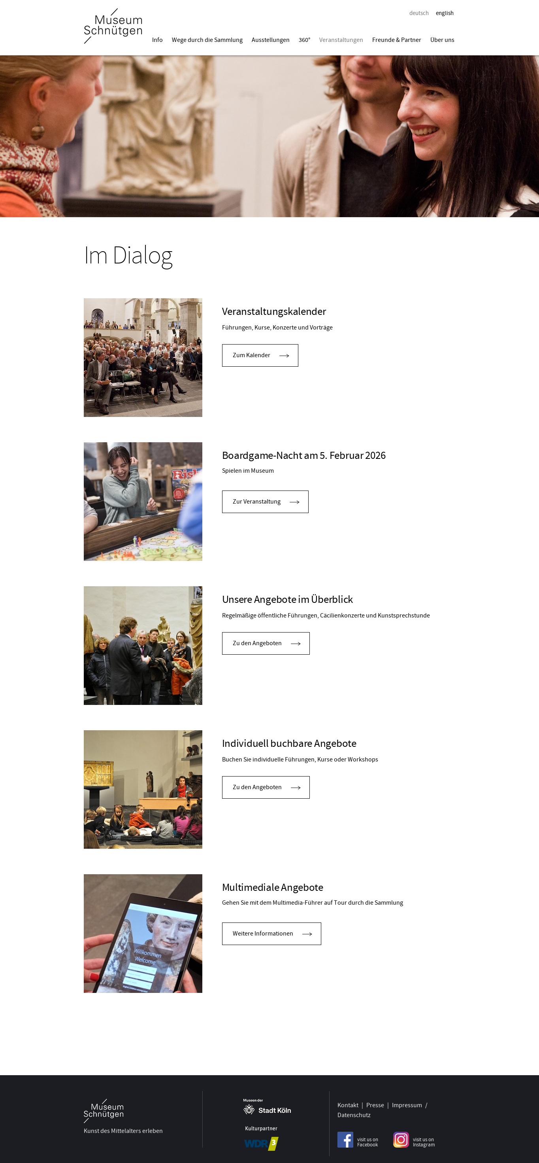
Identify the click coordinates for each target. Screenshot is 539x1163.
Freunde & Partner (396, 40)
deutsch (419, 13)
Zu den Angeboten (257, 643)
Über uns (442, 40)
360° (304, 40)
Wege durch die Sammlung (207, 40)
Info (157, 40)
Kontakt (347, 1103)
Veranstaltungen (341, 40)
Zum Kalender (251, 355)
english (445, 13)
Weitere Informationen (263, 934)
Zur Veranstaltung (257, 502)
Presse (375, 1103)
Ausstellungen (271, 40)
